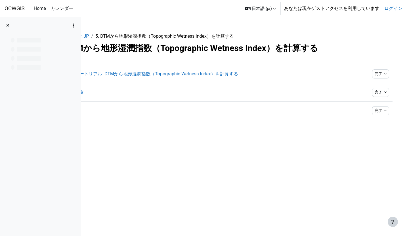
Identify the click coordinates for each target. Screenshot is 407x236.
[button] (260, 8)
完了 (373, 74)
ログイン (393, 8)
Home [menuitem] (40, 8)
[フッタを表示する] (393, 222)
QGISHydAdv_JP (108, 36)
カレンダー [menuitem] (62, 8)
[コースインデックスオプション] (73, 25)
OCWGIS (15, 8)
